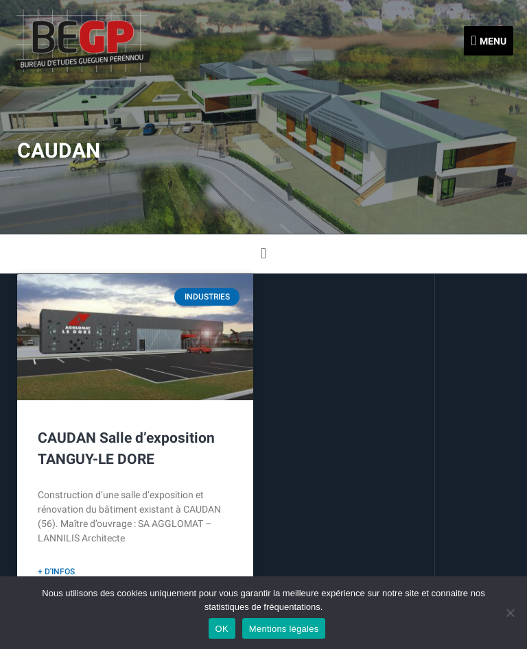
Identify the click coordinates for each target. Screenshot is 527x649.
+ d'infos (56, 571)
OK (222, 629)
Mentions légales (284, 629)
